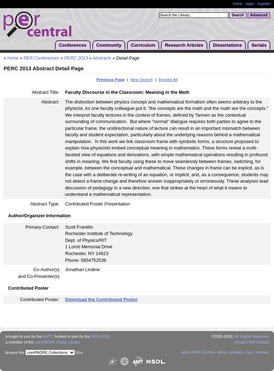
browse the (14, 352)
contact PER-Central (251, 342)
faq (249, 352)
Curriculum (143, 45)
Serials (259, 45)
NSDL (105, 336)
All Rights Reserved (252, 336)
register (264, 3)
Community (108, 45)
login (250, 3)
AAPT (47, 336)
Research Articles (184, 45)
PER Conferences (41, 58)
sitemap (262, 352)
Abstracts (102, 58)
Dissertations (227, 45)
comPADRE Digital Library (57, 342)
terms (222, 352)
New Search (141, 79)
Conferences (73, 45)
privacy (236, 352)
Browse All (168, 79)
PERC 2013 (76, 58)
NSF (95, 336)
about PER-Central (197, 352)
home (237, 3)
